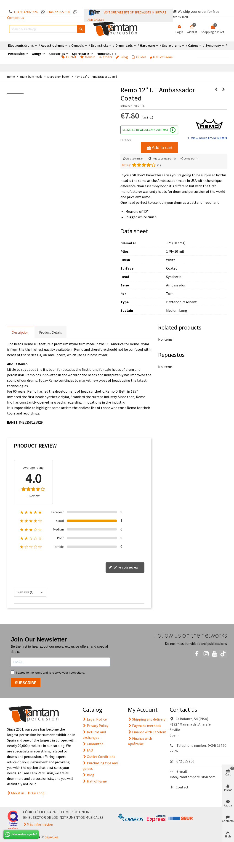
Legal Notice (95, 719)
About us (17, 793)
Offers (105, 57)
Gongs (37, 53)
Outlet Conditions (99, 756)
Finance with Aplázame (140, 741)
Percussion (16, 53)
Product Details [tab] (50, 332)
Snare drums (171, 45)
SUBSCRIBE (25, 683)
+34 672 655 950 (58, 12)
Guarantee (93, 744)
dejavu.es (51, 837)
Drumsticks (99, 45)
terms (38, 672)
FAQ (88, 750)
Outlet (69, 57)
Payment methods (144, 725)
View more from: (207, 138)
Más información (40, 824)
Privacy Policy (95, 725)
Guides (138, 57)
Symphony (213, 45)
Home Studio (107, 53)
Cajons (193, 45)
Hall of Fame (161, 57)
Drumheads (124, 45)
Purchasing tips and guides (100, 765)
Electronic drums (21, 45)
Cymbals (77, 45)
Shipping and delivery (146, 719)
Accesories (57, 53)
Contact (179, 787)
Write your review (123, 567)
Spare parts (81, 53)
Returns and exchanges (94, 734)
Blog (122, 57)
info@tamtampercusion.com (192, 777)
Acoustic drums (52, 45)
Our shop (37, 793)
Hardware (147, 45)
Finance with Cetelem (147, 732)
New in (87, 57)
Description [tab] (20, 332)
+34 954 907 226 (25, 12)
